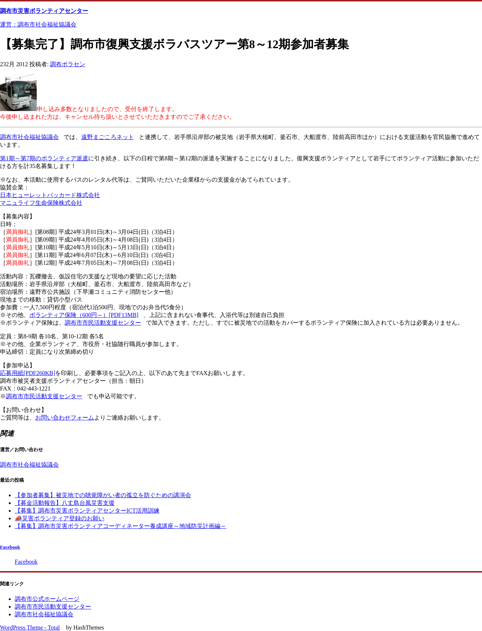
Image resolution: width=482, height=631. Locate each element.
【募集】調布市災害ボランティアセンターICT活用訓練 (87, 510)
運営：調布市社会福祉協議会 (38, 24)
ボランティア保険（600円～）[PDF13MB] (84, 315)
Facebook (10, 547)
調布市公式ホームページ (47, 599)
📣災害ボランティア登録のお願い (59, 518)
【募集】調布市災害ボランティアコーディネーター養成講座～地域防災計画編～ (120, 526)
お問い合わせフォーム (64, 417)
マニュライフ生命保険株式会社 (41, 203)
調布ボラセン (67, 64)
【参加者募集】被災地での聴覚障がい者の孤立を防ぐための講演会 (103, 495)
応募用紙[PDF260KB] (27, 373)
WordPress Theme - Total (30, 627)
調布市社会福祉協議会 (29, 137)
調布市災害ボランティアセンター (44, 11)
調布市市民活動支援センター (103, 323)
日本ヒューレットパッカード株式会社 (50, 195)
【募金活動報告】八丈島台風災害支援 (65, 503)
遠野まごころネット (107, 137)
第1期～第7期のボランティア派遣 (44, 158)
